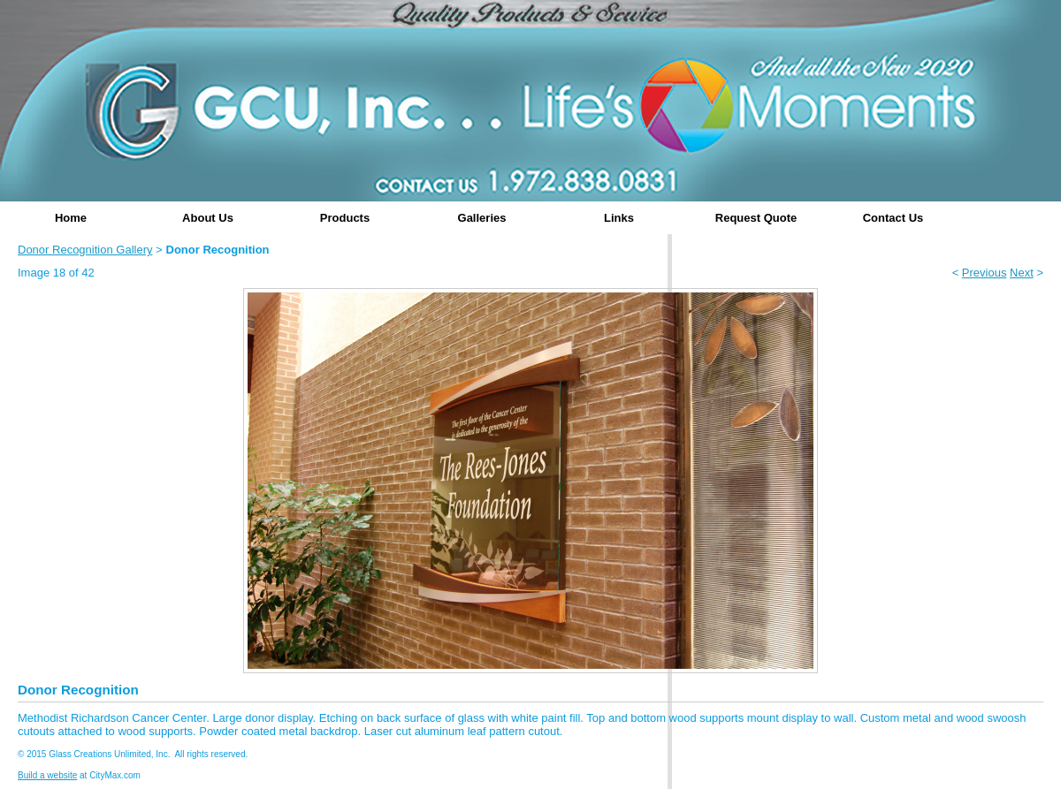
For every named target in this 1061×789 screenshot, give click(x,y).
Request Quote (756, 217)
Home (71, 217)
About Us (207, 217)
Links (619, 217)
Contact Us (893, 217)
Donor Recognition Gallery (85, 249)
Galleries (482, 217)
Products (345, 217)
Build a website (47, 775)
